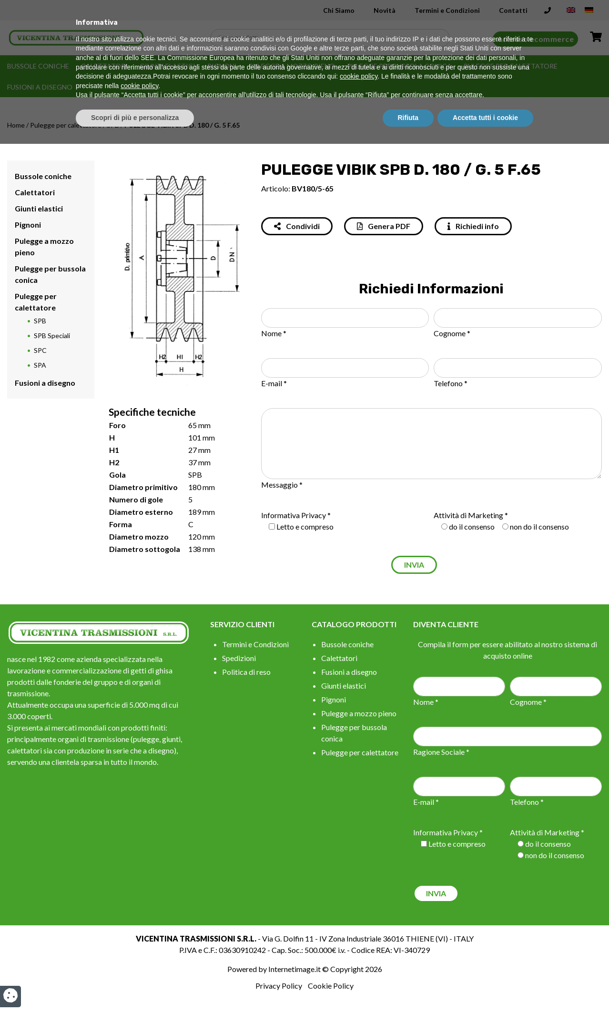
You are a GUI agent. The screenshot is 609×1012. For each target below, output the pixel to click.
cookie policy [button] (358, 945)
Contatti (513, 10)
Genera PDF (383, 225)
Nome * (273, 333)
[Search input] (332, 38)
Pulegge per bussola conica (399, 66)
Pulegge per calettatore (511, 66)
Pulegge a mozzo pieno (292, 66)
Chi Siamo (339, 10)
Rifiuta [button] (408, 986)
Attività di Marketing (468, 515)
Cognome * (452, 333)
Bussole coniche (38, 66)
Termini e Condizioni (447, 10)
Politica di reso (246, 671)
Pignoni (222, 66)
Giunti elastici (167, 66)
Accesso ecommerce (535, 38)
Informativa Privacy (293, 515)
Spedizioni (239, 657)
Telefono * (450, 383)
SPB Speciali (52, 335)
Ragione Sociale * (441, 751)
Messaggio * (282, 484)
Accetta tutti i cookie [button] (485, 986)
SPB (113, 125)
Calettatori (104, 66)
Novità (385, 10)
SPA (40, 365)
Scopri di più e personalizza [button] (135, 986)
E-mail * (274, 383)
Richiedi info (473, 225)
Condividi (297, 225)
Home (16, 125)
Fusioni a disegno (39, 87)
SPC (40, 350)
